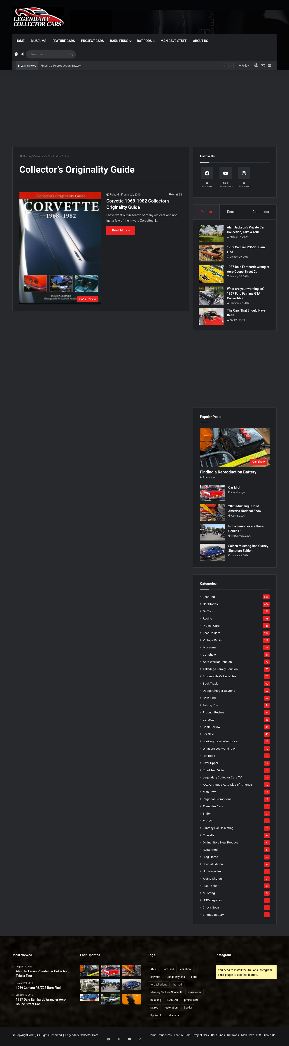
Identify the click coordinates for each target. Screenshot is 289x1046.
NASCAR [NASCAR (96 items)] (172, 1002)
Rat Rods (144, 41)
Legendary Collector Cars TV (222, 780)
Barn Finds (119, 41)
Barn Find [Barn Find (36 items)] (168, 972)
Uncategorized (213, 874)
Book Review (211, 729)
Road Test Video (214, 773)
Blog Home (210, 859)
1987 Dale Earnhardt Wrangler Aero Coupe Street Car (248, 273)
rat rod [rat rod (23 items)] (154, 1010)
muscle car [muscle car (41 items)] (194, 995)
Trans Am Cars (213, 809)
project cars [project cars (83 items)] (191, 1002)
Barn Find (209, 700)
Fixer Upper (210, 765)
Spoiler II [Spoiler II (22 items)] (155, 1018)
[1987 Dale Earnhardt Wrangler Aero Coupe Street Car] (212, 275)
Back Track (210, 686)
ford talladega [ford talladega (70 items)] (158, 987)
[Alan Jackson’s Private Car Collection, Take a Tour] (212, 234)
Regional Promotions (217, 802)
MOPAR (208, 823)
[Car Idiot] (212, 495)
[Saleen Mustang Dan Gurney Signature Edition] (212, 554)
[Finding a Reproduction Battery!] (235, 450)
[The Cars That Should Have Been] (212, 318)
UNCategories (212, 903)
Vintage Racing (213, 643)
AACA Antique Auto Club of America (227, 787)
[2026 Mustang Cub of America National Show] (212, 514)
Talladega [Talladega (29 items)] (173, 1018)
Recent (232, 212)
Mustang (209, 895)
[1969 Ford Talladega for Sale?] (110, 1001)
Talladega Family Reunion (220, 671)
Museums (38, 41)
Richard (114, 194)
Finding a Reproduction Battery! (61, 65)
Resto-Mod (210, 852)
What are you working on (219, 751)
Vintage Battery (213, 917)
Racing (207, 621)
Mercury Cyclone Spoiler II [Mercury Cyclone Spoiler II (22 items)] (166, 995)
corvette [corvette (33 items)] (155, 979)
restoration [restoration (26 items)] (171, 1010)
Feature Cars (64, 41)
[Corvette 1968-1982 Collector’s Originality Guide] (60, 248)
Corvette (208, 722)
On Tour (208, 614)
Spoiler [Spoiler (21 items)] (188, 1010)
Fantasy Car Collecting (218, 830)
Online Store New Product (220, 845)
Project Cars (92, 41)
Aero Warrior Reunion (217, 664)
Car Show (209, 657)
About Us (200, 41)
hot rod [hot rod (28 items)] (177, 987)
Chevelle (208, 838)
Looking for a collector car (220, 744)
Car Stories (210, 606)
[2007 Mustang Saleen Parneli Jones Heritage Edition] (131, 1001)
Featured (209, 599)
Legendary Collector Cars (81, 1037)
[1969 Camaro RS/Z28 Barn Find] (212, 254)
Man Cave (209, 794)
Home (20, 41)
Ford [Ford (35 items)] (194, 979)
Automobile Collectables (219, 679)
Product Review (213, 715)
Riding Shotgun (213, 881)
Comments (260, 212)
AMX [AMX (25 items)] (153, 972)
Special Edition (213, 867)
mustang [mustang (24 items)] (155, 1002)
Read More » (121, 230)
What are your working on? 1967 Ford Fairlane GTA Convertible (247, 294)
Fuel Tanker (211, 888)
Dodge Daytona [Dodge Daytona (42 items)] (176, 979)
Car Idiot (234, 490)
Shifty (207, 816)
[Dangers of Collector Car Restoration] (89, 988)
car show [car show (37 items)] (185, 972)
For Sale (208, 736)
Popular (206, 212)
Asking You (210, 708)
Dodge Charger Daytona (219, 693)
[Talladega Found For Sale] (89, 1000)
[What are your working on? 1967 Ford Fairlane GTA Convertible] (212, 297)
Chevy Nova (211, 910)
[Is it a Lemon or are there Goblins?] (212, 534)
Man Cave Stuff (174, 41)
